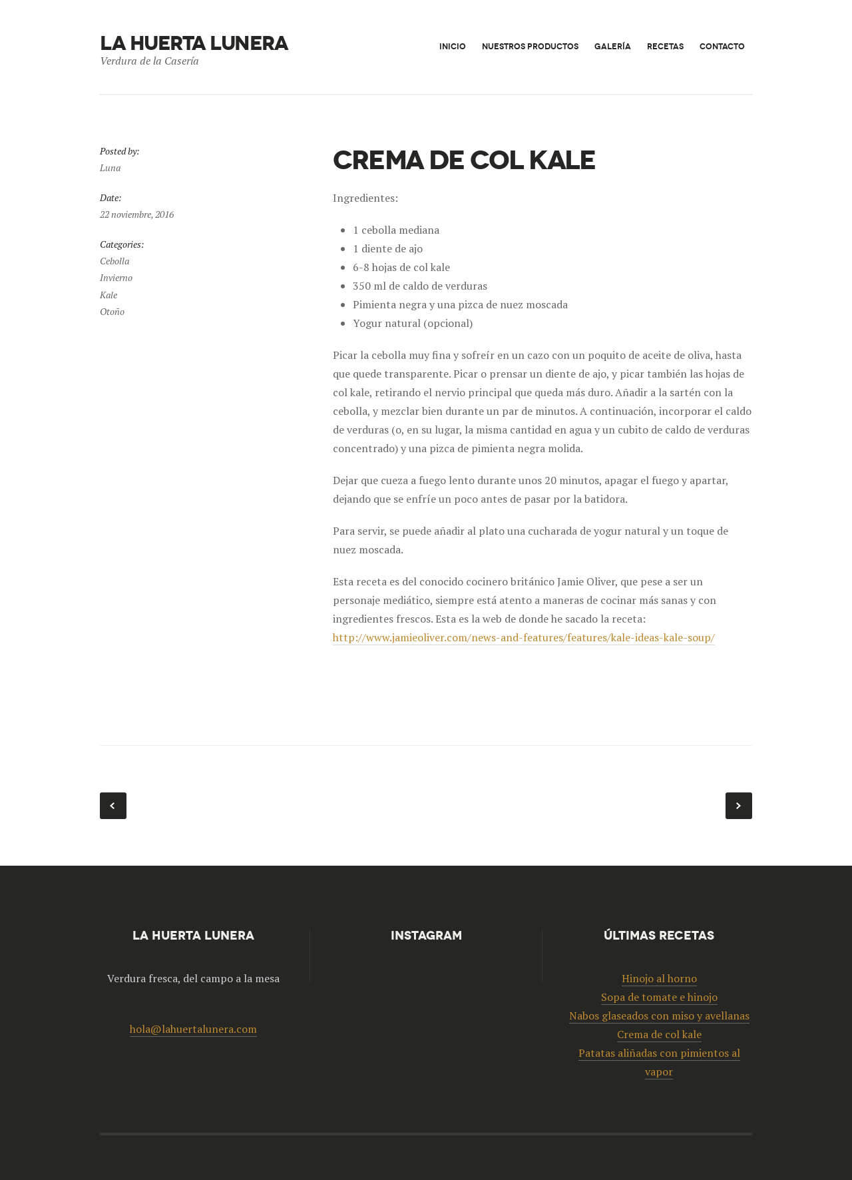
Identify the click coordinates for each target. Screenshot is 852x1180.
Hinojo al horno (659, 978)
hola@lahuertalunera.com (193, 1029)
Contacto (722, 46)
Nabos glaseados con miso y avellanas (739, 805)
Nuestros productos (530, 46)
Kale (108, 294)
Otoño (112, 311)
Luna (110, 167)
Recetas (665, 46)
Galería (612, 46)
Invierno (116, 277)
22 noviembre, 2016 (137, 214)
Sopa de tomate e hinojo (659, 997)
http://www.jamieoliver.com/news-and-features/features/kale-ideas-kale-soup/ (524, 637)
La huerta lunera (194, 43)
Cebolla (114, 260)
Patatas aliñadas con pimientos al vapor (113, 805)
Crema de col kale (659, 1034)
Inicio (452, 46)
